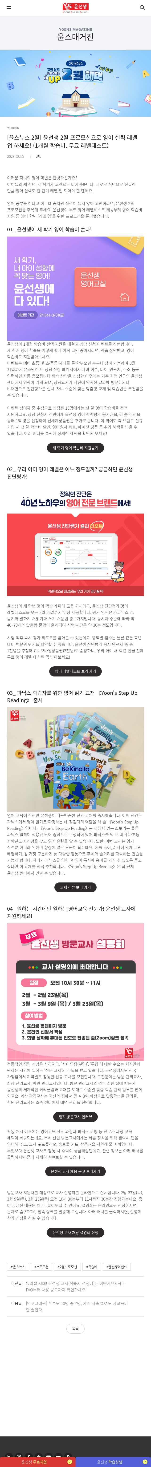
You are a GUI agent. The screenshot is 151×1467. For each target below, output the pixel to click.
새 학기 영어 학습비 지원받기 (75, 448)
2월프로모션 (68, 1266)
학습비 (93, 1266)
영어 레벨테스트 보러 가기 (75, 671)
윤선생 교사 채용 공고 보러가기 (75, 1171)
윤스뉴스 (19, 1266)
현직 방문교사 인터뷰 (75, 1116)
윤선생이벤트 (118, 1266)
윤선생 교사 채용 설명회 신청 (75, 1232)
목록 (75, 1328)
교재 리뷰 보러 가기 (75, 887)
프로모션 (43, 1266)
